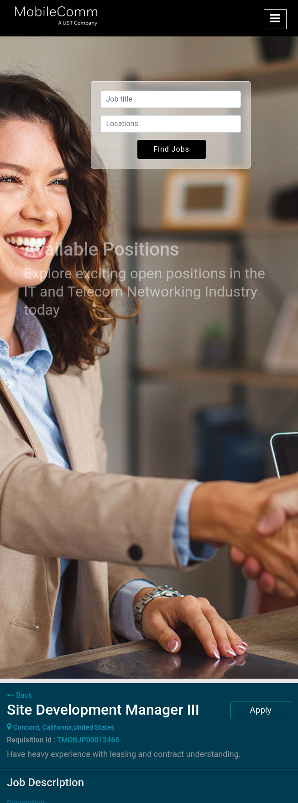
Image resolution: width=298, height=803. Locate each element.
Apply (261, 710)
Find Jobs (171, 149)
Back (19, 695)
